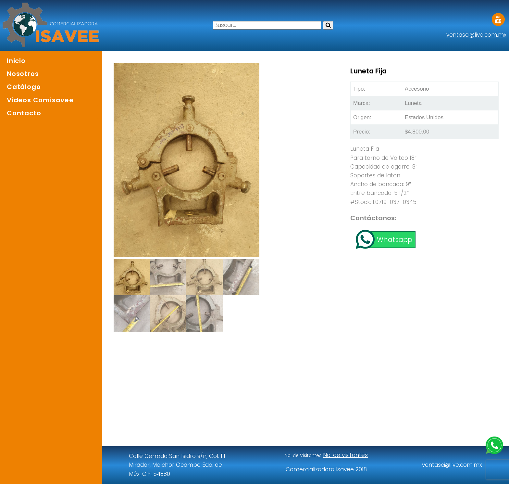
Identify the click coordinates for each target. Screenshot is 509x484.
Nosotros (23, 73)
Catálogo (24, 86)
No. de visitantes (345, 455)
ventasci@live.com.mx (476, 35)
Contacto (24, 113)
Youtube (498, 17)
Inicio (16, 60)
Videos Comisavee (40, 100)
